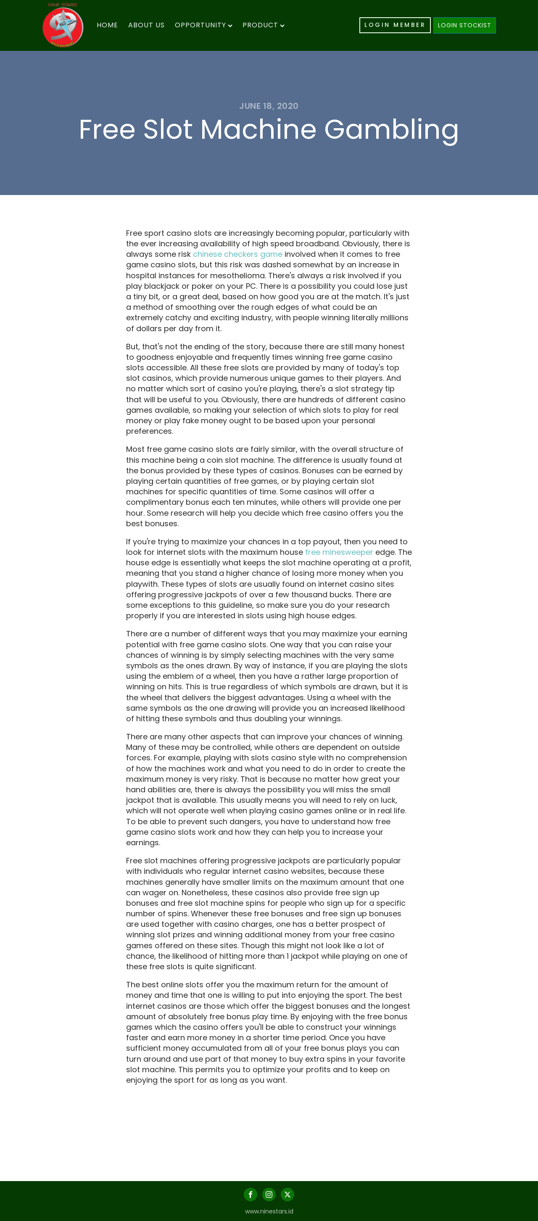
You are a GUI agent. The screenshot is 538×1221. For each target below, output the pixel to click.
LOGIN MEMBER (395, 25)
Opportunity (203, 25)
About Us (146, 25)
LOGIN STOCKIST (464, 25)
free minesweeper (339, 552)
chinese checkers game (237, 254)
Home (107, 25)
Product (264, 25)
